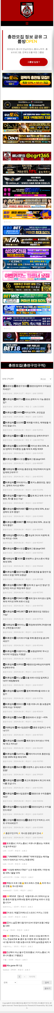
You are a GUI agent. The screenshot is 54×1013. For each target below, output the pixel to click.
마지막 (32, 976)
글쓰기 (47, 988)
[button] (27, 23)
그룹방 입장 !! (33, 62)
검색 (47, 982)
